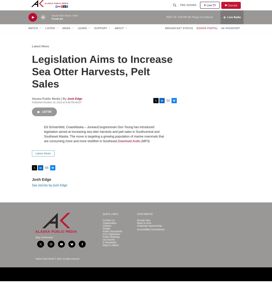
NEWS (66, 36)
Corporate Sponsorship (149, 233)
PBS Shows (189, 9)
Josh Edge (74, 106)
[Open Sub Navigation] (40, 36)
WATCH (33, 36)
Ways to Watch (111, 253)
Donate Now (143, 228)
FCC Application (111, 242)
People (106, 236)
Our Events (109, 247)
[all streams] (232, 25)
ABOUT (119, 36)
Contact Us (109, 228)
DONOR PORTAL (207, 36)
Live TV (210, 9)
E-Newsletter (110, 250)
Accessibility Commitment (151, 237)
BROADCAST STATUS (179, 36)
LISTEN (50, 36)
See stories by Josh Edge (49, 193)
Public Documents (112, 239)
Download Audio (129, 149)
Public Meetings (111, 244)
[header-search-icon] (175, 9)
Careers (107, 233)
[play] (33, 25)
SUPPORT (100, 36)
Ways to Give (144, 231)
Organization (109, 231)
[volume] (43, 25)
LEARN (82, 36)
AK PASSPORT (230, 36)
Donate (234, 9)
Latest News (40, 54)
